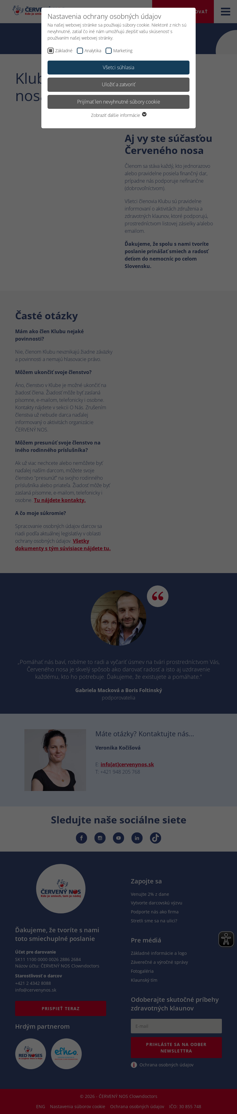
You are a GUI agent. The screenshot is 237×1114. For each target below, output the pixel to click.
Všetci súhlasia (118, 67)
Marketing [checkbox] (122, 50)
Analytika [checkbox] (93, 50)
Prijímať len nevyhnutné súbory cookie (118, 101)
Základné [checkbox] (64, 50)
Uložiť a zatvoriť (118, 84)
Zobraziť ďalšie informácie (118, 115)
